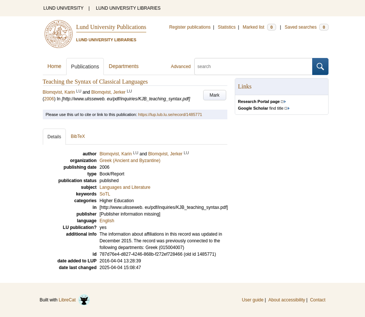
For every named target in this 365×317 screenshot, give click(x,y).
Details (54, 136)
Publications (85, 66)
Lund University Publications (111, 27)
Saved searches (307, 27)
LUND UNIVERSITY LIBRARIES (128, 8)
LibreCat (74, 300)
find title (261, 108)
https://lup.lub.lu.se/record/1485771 (170, 114)
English (107, 220)
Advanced (180, 66)
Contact (317, 300)
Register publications (190, 27)
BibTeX (78, 136)
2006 (49, 98)
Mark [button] (214, 95)
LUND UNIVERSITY (64, 8)
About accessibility (286, 300)
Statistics (227, 27)
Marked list (259, 27)
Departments (123, 66)
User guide (252, 300)
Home (54, 66)
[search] (253, 66)
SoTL (105, 194)
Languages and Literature (125, 187)
